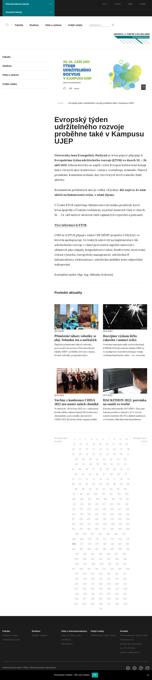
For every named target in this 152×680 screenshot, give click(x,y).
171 (97, 539)
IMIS (130, 4)
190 (120, 549)
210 (109, 564)
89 (76, 489)
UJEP (143, 4)
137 (73, 519)
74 (93, 479)
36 (121, 454)
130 (81, 514)
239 (108, 584)
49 (97, 464)
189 (112, 549)
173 (112, 539)
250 (85, 594)
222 (84, 573)
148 (97, 524)
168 (73, 539)
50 (105, 464)
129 (73, 514)
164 (100, 534)
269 (125, 603)
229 (85, 579)
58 (101, 469)
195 (100, 554)
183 (127, 544)
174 (120, 539)
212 (124, 564)
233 (116, 579)
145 (73, 524)
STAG (118, 4)
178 (89, 544)
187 (96, 549)
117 (104, 504)
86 (114, 484)
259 (100, 598)
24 (100, 449)
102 (111, 494)
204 (117, 559)
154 (81, 529)
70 (125, 474)
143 (120, 519)
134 (112, 514)
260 (109, 598)
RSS (26, 667)
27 (121, 449)
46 (76, 464)
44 (118, 459)
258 (92, 598)
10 (126, 439)
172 (104, 539)
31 (87, 454)
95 (118, 489)
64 (83, 474)
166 (116, 534)
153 (73, 529)
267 (109, 603)
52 (118, 464)
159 (120, 529)
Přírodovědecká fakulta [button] (28, 4)
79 (128, 479)
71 (73, 479)
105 (74, 499)
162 (84, 534)
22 (87, 449)
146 (81, 524)
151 (120, 524)
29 (73, 454)
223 (92, 573)
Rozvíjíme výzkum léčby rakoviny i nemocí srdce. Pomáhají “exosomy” (120, 340)
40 (90, 459)
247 (117, 588)
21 (80, 449)
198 (124, 554)
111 (120, 499)
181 (112, 544)
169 (81, 539)
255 (125, 594)
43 (111, 459)
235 (76, 584)
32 (94, 454)
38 (76, 459)
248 (125, 588)
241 (125, 584)
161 (77, 534)
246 (109, 588)
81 (80, 484)
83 (94, 484)
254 (117, 594)
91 (90, 489)
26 (114, 449)
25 (107, 449)
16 (107, 444)
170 (89, 539)
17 (114, 444)
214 (81, 569)
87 (121, 484)
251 (92, 594)
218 (112, 569)
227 (124, 573)
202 (100, 559)
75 (100, 479)
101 (103, 494)
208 (93, 564)
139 (88, 519)
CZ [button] (105, 4)
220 (128, 569)
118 (111, 504)
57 (94, 469)
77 (114, 479)
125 (104, 509)
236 (84, 584)
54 (73, 469)
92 (97, 489)
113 (74, 504)
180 (105, 544)
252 (100, 594)
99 (88, 494)
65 (90, 474)
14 (94, 444)
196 (108, 554)
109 (105, 499)
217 (104, 569)
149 (105, 524)
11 (74, 444)
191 (127, 549)
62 (128, 469)
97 (74, 494)
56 (87, 469)
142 (112, 519)
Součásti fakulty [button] (28, 12)
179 (97, 544)
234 (124, 579)
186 (89, 549)
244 (92, 588)
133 (104, 514)
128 (127, 509)
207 (85, 564)
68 (111, 474)
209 (101, 564)
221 (76, 573)
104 (127, 494)
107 (89, 499)
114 (81, 504)
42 (104, 459)
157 (104, 529)
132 (96, 514)
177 (81, 544)
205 (125, 559)
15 (100, 444)
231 (100, 579)
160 (128, 529)
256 (76, 598)
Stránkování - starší (140, 440)
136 (127, 514)
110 (113, 499)
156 (96, 529)
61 (122, 469)
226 (116, 573)
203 (108, 559)
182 (120, 544)
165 (108, 534)
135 (119, 514)
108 (97, 499)
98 (81, 494)
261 (117, 598)
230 (93, 579)
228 (76, 579)
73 (87, 479)
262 (125, 598)
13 (87, 444)
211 (117, 564)
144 (128, 519)
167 (124, 534)
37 (128, 454)
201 (92, 559)
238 (100, 584)
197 (116, 554)
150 (113, 524)
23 (94, 449)
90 (83, 489)
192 (77, 554)
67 (104, 474)
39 (83, 459)
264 (84, 603)
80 (73, 484)
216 (96, 569)
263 (76, 603)
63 (76, 474)
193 (85, 554)
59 (107, 469)
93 (104, 489)
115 (89, 504)
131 (89, 514)
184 (73, 549)
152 (128, 524)
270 (100, 608)
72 (80, 479)
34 (107, 454)
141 (104, 519)
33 (100, 454)
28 (128, 449)
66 (97, 474)
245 (100, 588)
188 (104, 549)
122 (81, 509)
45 (125, 459)
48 (90, 464)
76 (107, 479)
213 (73, 569)
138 (81, 519)
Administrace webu (12, 667)
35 (114, 454)
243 (84, 588)
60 (114, 469)
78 (121, 479)
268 (117, 603)
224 (100, 573)
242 (76, 588)
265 (92, 603)
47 (83, 464)
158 (112, 529)
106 (82, 499)
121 (73, 509)
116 (96, 504)
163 (92, 534)
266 (101, 603)
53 (125, 464)
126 (112, 509)
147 (89, 524)
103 (119, 494)
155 (89, 529)
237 (92, 584)
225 (108, 573)
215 (88, 569)
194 (92, 554)
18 (120, 444)
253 (108, 594)
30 (80, 454)
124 (96, 509)
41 (97, 459)
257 (84, 598)
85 (107, 484)
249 (77, 594)
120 (126, 504)
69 (118, 474)
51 (112, 464)
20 (73, 449)
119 (118, 504)
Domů (60, 103)
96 (125, 489)
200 (84, 559)
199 (76, 559)
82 (87, 484)
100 (95, 494)
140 (96, 519)
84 (100, 484)
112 (127, 499)
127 (119, 509)
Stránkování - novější (61, 440)
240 (117, 584)
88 (128, 484)
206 (77, 564)
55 (80, 469)
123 (88, 509)
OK (94, 675)
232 (108, 579)
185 (81, 549)
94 (111, 489)
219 (119, 569)
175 (127, 539)
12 (81, 444)
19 (127, 444)
